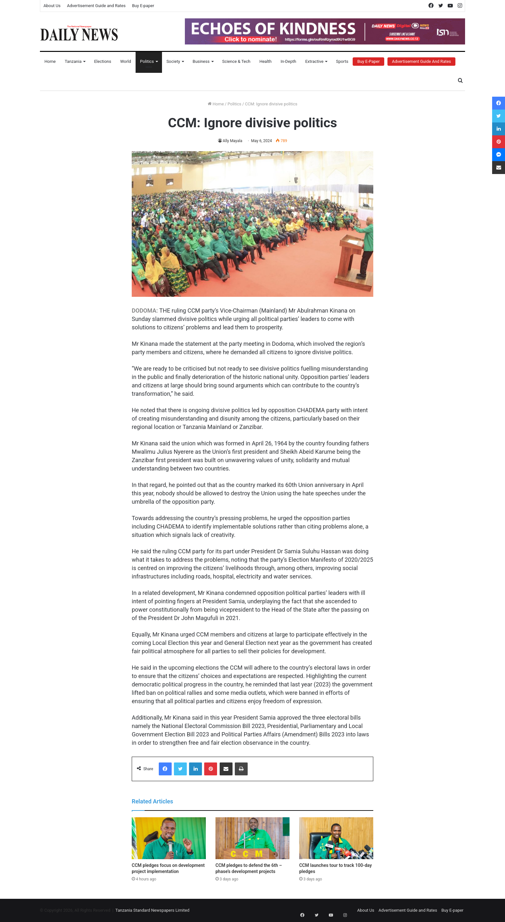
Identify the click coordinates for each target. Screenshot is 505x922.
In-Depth (288, 61)
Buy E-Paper (368, 61)
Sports (342, 61)
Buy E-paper (143, 5)
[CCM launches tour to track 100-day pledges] (336, 838)
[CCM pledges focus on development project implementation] (169, 838)
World (125, 61)
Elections (102, 61)
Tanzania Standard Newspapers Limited (152, 910)
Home (50, 61)
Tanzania (73, 61)
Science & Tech (236, 61)
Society (173, 61)
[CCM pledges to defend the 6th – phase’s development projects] (252, 838)
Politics (147, 61)
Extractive (314, 61)
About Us (52, 5)
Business (201, 61)
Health (265, 61)
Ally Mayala (233, 141)
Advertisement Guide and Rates (96, 5)
